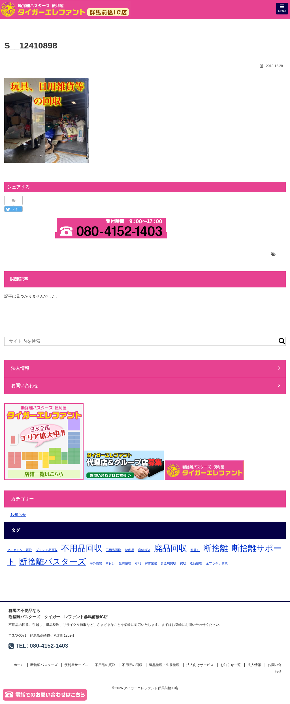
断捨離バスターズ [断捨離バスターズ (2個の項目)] (52, 561)
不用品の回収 (132, 665)
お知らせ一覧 (230, 665)
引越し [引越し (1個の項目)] (195, 550)
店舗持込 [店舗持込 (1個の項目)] (144, 550)
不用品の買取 (105, 665)
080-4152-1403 (49, 646)
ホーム (19, 665)
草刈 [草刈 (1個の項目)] (138, 563)
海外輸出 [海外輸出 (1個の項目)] (96, 563)
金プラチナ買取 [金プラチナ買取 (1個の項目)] (217, 563)
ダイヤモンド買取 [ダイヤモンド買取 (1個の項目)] (19, 550)
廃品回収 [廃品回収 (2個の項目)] (170, 548)
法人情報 (145, 368)
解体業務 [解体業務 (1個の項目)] (151, 563)
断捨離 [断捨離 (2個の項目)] (215, 548)
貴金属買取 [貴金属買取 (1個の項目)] (168, 563)
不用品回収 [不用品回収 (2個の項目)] (81, 548)
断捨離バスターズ (43, 665)
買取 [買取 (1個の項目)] (183, 563)
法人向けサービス (200, 665)
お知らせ (18, 514)
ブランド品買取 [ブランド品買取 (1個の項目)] (46, 550)
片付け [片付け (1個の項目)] (110, 563)
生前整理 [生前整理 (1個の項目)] (125, 563)
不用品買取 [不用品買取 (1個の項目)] (113, 550)
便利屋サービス (76, 665)
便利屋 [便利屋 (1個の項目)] (129, 550)
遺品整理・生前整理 (164, 665)
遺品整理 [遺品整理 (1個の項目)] (196, 563)
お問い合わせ (29, 235)
